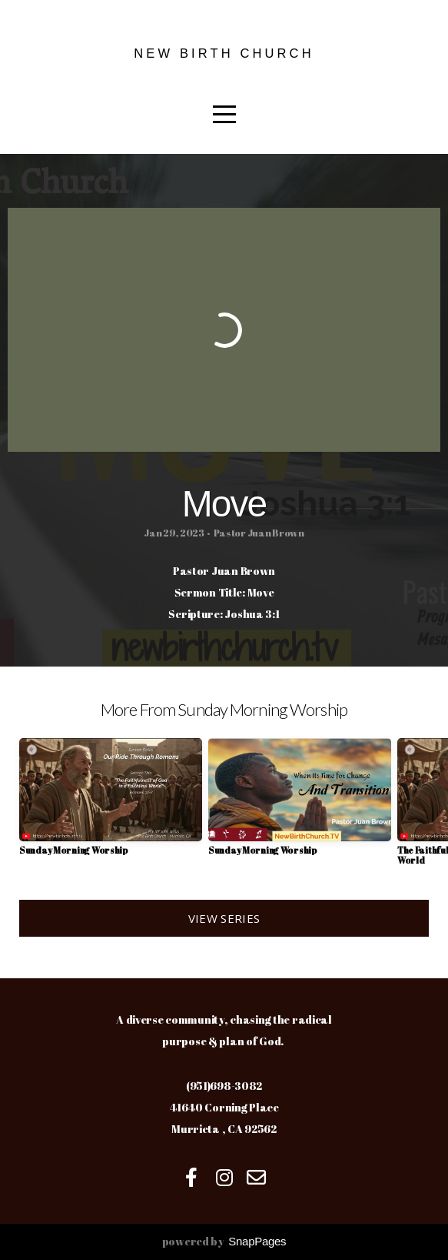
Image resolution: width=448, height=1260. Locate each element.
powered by (224, 1241)
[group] (110, 802)
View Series (224, 918)
